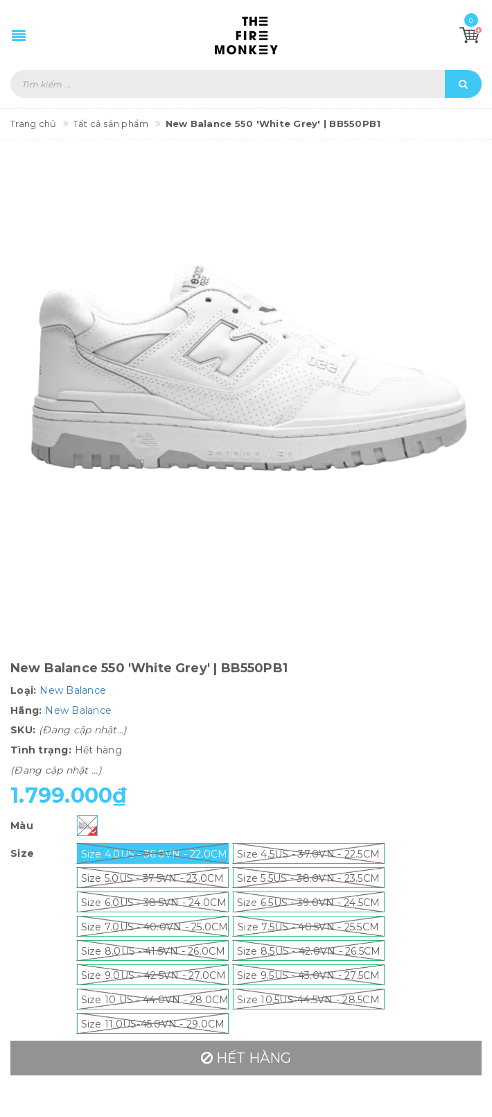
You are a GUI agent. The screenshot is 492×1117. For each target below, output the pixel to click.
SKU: (22, 730)
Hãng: (26, 710)
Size (22, 853)
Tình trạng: (40, 750)
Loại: (23, 690)
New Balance (72, 690)
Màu (21, 825)
